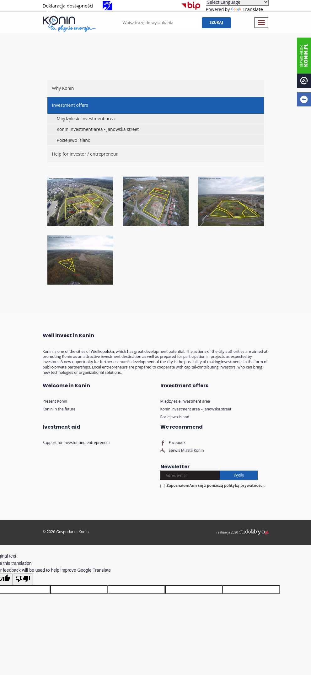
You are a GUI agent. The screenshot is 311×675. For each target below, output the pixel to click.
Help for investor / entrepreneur (85, 154)
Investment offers (70, 105)
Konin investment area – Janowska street (196, 409)
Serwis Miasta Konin (182, 450)
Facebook (173, 442)
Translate (247, 9)
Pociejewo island (74, 140)
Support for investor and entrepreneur (76, 442)
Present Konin (55, 401)
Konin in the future (59, 409)
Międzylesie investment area (86, 118)
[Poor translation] (23, 579)
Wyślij (239, 475)
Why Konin (63, 88)
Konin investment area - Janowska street (98, 129)
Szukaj (223, 22)
